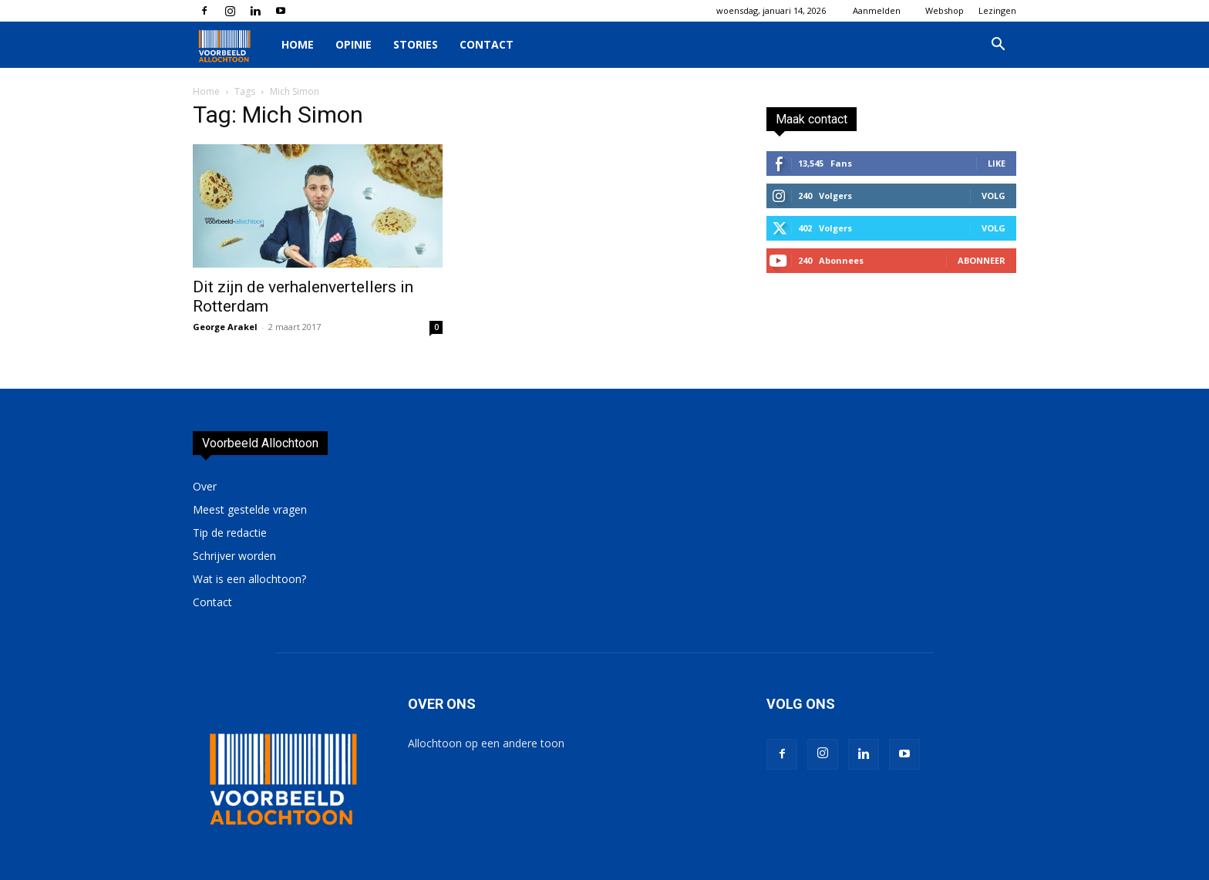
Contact (487, 44)
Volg (993, 195)
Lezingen (997, 10)
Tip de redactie (230, 532)
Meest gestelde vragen (250, 509)
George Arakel (225, 326)
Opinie (353, 44)
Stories (415, 44)
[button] (997, 46)
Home (297, 44)
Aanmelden (877, 10)
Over (205, 486)
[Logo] (232, 45)
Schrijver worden (234, 555)
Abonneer (981, 260)
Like (996, 163)
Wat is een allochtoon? (249, 578)
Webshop (944, 10)
